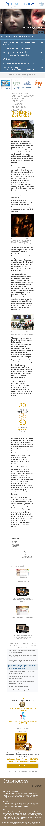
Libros (35, 804)
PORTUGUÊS (34, 798)
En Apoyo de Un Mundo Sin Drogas (26, 815)
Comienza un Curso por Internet (20, 813)
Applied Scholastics (27, 83)
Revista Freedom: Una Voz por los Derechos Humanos (18, 68)
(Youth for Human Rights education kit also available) (22, 771)
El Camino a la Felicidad (16, 84)
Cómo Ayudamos (5, 88)
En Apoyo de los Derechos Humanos (18, 62)
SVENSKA (22, 796)
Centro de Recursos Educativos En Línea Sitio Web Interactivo (21, 677)
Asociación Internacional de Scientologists (20, 814)
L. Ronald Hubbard (8, 803)
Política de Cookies (18, 823)
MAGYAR (11, 796)
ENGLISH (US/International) (10, 793)
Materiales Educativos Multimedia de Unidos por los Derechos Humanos (22, 661)
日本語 (16, 795)
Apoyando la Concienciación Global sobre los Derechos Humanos (21, 651)
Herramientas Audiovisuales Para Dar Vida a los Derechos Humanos (22, 672)
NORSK (17, 796)
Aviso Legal (36, 823)
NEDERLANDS (35, 795)
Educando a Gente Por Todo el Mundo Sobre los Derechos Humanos (22, 656)
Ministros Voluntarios (15, 804)
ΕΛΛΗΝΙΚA (21, 798)
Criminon (38, 83)
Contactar (20, 806)
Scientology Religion (36, 811)
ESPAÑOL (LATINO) (31, 796)
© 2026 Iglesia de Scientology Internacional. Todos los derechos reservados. (21, 822)
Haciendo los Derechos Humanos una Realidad (19, 43)
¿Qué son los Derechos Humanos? (18, 48)
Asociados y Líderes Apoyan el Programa (21, 690)
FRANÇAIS (6, 795)
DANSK (35, 793)
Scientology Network (24, 811)
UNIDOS (6, 58)
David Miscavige (7, 813)
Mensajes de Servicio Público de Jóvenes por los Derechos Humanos (18, 53)
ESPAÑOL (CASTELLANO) (10, 798)
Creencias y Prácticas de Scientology (23, 803)
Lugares (25, 806)
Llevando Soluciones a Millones (18, 686)
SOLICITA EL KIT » (22, 766)
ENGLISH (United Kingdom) (25, 793)
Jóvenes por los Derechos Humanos (25, 817)
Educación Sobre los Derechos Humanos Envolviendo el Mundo (21, 682)
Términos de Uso (28, 823)
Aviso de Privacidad (7, 823)
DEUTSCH (6, 796)
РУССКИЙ (22, 795)
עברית (12, 795)
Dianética (16, 811)
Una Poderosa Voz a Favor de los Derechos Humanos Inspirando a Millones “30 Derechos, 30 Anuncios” (22, 667)
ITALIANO (27, 798)
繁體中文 (28, 795)
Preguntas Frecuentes (26, 804)
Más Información (12, 806)
